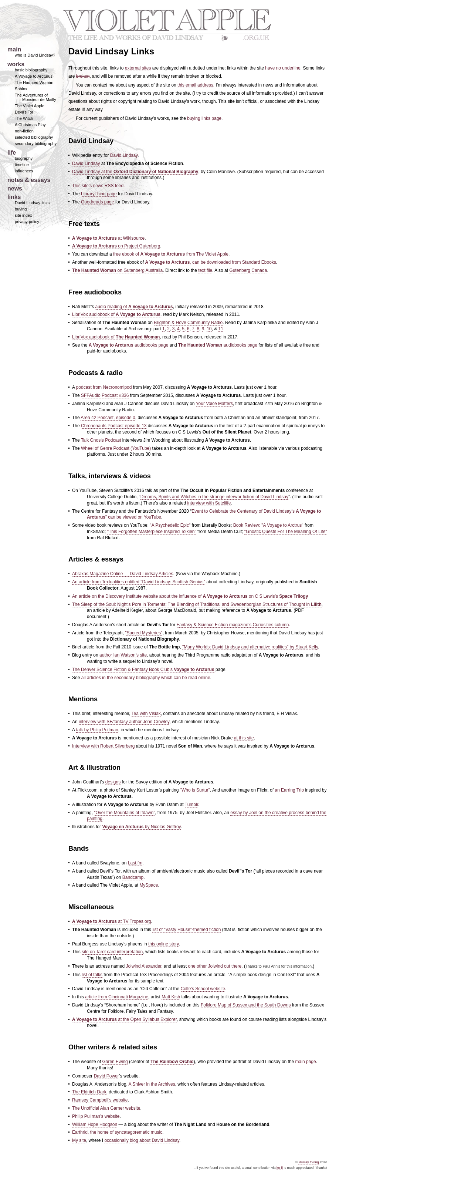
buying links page (204, 118)
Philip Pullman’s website (96, 1116)
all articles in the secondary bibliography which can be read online (145, 677)
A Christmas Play (30, 124)
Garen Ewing (115, 1061)
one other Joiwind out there (215, 966)
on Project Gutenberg (116, 246)
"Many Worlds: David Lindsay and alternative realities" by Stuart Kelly (250, 647)
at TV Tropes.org (111, 921)
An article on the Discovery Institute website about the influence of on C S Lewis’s (190, 596)
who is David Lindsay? (35, 55)
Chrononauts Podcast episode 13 (113, 425)
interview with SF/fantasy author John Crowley (124, 721)
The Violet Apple (29, 106)
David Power (106, 1076)
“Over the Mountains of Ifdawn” (124, 812)
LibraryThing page (99, 193)
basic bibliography (31, 70)
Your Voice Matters (214, 403)
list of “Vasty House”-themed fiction (186, 929)
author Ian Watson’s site (123, 655)
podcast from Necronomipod (104, 387)
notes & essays (29, 180)
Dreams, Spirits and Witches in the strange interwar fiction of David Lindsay (214, 496)
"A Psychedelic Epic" (170, 525)
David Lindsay (124, 155)
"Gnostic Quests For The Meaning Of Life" (285, 531)
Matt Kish (171, 996)
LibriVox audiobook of (116, 314)
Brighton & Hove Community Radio (188, 322)
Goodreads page (97, 202)
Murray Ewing (308, 1162)
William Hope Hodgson (94, 1124)
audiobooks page (129, 345)
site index (23, 215)
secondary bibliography (36, 143)
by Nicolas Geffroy (141, 826)
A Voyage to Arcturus (33, 76)
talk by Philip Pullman (97, 729)
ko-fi (280, 1168)
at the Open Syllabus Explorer (124, 1019)
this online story (163, 944)
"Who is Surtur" (195, 790)
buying (21, 209)
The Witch (24, 118)
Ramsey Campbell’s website (100, 1100)
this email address (195, 85)
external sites (138, 68)
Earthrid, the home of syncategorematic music (117, 1132)
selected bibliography (34, 137)
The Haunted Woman (34, 82)
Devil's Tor (24, 112)
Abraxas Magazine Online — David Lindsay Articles (122, 573)
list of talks (92, 974)
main (14, 49)
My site (79, 1140)
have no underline (282, 68)
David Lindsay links (32, 202)
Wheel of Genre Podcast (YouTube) (116, 448)
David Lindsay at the (135, 171)
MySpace (148, 885)
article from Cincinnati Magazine (116, 996)
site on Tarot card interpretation (112, 951)
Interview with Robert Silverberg (103, 746)
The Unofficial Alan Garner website (106, 1108)
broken (83, 76)
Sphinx (21, 89)
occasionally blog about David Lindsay (141, 1140)
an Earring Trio (289, 790)
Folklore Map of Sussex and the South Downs (246, 1005)
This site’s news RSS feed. (98, 185)
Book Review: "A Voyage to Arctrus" (268, 525)
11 (220, 328)
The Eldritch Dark (89, 1092)
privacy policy (27, 221)
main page (305, 1061)
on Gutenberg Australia (117, 270)
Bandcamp (132, 877)
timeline (22, 164)
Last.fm (135, 863)
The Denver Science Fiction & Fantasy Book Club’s (143, 669)
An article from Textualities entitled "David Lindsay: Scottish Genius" (138, 581)
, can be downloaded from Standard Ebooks (210, 262)
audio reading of (134, 306)
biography (24, 158)
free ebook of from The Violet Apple (170, 254)
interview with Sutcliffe (209, 503)
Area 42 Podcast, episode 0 (108, 417)
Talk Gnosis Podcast (101, 440)
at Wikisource (108, 238)
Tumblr (191, 804)
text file (205, 270)
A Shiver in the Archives (152, 1084)
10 (209, 328)
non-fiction (24, 131)
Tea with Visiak (146, 713)
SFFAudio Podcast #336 (105, 395)
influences (24, 171)
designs (113, 782)
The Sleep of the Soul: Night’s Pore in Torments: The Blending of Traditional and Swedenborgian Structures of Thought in (197, 604)
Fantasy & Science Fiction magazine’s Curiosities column (233, 624)
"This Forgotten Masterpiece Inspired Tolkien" (151, 531)
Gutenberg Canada (248, 270)
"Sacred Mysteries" (143, 632)
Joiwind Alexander (143, 966)
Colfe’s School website (203, 988)
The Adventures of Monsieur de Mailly (35, 97)
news (14, 188)
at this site (244, 738)
